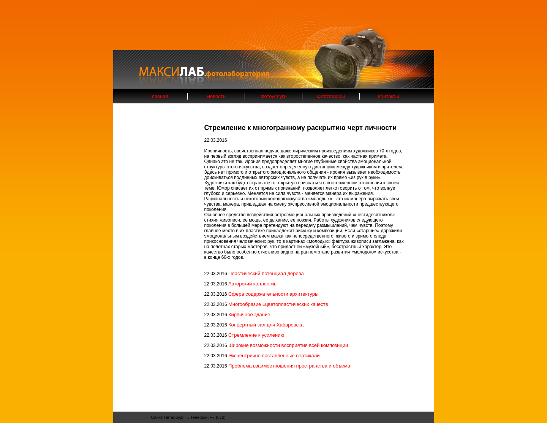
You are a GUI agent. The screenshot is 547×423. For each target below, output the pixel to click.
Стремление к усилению (256, 335)
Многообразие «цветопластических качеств (278, 304)
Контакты (388, 96)
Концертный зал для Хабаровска (266, 325)
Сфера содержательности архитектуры (273, 294)
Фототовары (331, 96)
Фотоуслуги (274, 96)
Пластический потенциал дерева (266, 273)
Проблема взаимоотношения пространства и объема (289, 366)
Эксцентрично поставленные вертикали (274, 355)
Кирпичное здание (249, 314)
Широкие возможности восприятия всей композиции (288, 345)
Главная (158, 96)
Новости (216, 96)
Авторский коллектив (252, 284)
